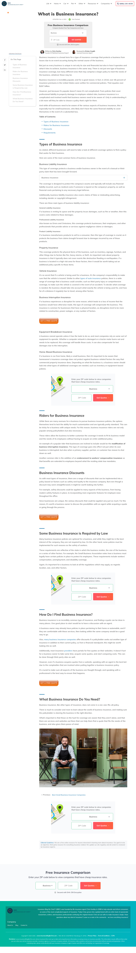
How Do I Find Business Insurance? (22, 93)
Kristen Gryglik (90, 51)
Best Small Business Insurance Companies (69, 795)
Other (82, 3)
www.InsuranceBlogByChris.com (47, 936)
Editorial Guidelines (47, 843)
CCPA (113, 936)
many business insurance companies (60, 639)
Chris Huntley (56, 51)
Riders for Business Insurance (20, 72)
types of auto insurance (90, 278)
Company (11, 922)
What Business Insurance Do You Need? (23, 100)
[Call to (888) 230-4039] (125, 3)
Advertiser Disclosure (15, 53)
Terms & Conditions (104, 936)
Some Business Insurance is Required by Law (23, 86)
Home (57, 3)
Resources (93, 3)
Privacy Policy (92, 936)
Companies (106, 3)
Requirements (50, 132)
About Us (10, 925)
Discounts (48, 129)
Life (48, 3)
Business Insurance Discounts (20, 79)
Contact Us (24, 925)
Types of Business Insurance (20, 66)
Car (65, 3)
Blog (16, 925)
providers (68, 650)
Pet (73, 3)
